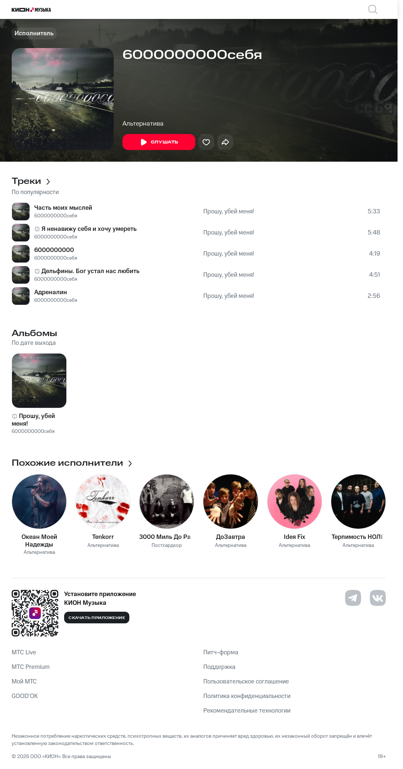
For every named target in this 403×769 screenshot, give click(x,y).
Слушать (159, 142)
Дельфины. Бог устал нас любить (91, 271)
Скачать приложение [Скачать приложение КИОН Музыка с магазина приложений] (97, 617)
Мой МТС (24, 681)
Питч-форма (220, 652)
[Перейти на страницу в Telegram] (353, 598)
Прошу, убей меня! (228, 211)
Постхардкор (167, 546)
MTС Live (24, 652)
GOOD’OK (25, 696)
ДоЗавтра (230, 537)
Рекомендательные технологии (246, 710)
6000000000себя (55, 216)
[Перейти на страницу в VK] (378, 598)
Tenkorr (103, 537)
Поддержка (219, 667)
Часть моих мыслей (63, 208)
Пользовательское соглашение (246, 681)
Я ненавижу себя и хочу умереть (89, 229)
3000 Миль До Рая (166, 537)
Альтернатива (143, 123)
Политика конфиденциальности (246, 696)
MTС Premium (31, 667)
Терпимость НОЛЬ (358, 537)
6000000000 (54, 250)
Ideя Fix (294, 537)
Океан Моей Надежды (39, 540)
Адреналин (50, 292)
